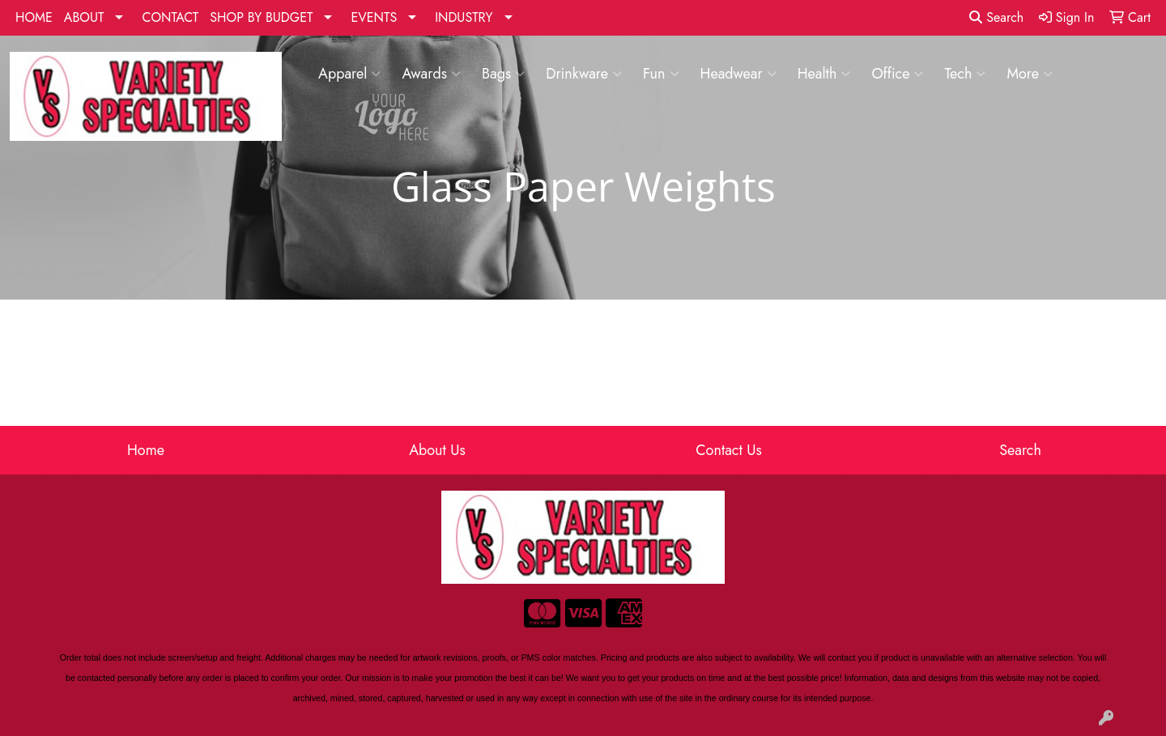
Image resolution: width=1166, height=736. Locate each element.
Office (897, 73)
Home (145, 450)
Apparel (349, 73)
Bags (503, 73)
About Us (437, 450)
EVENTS (374, 17)
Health (824, 73)
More (1029, 73)
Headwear (738, 73)
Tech (964, 73)
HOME (34, 17)
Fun (661, 73)
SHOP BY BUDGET (261, 17)
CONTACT (170, 17)
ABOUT (84, 17)
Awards (431, 73)
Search (996, 17)
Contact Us (728, 450)
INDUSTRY (463, 17)
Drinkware (584, 73)
